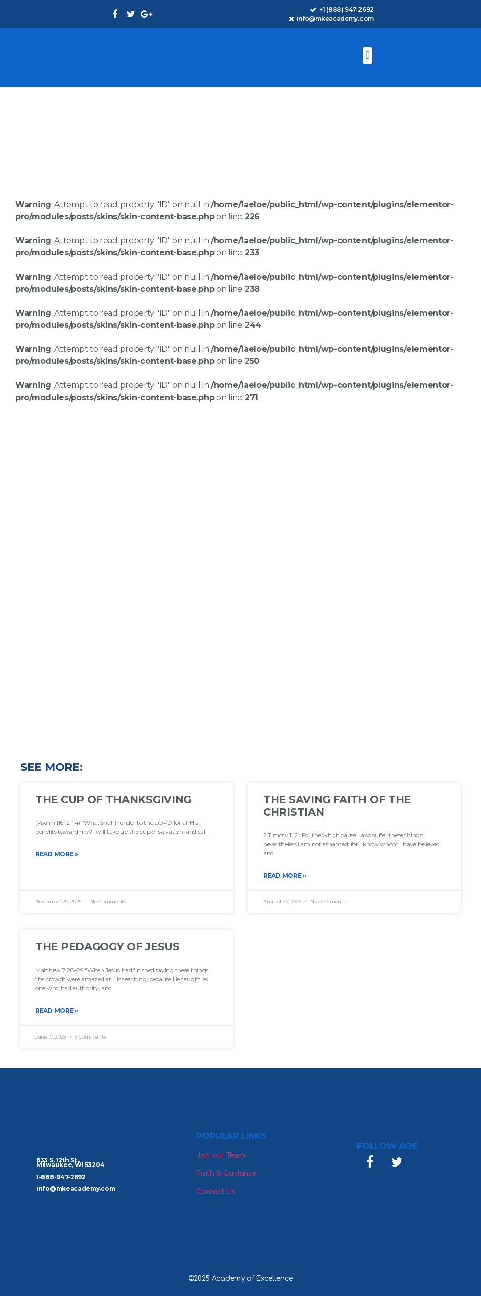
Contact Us (215, 1191)
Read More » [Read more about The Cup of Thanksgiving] (56, 854)
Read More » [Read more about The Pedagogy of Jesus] (56, 1010)
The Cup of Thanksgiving (113, 799)
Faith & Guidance (226, 1173)
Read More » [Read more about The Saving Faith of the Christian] (284, 875)
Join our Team (220, 1155)
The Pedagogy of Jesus (107, 946)
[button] (367, 55)
